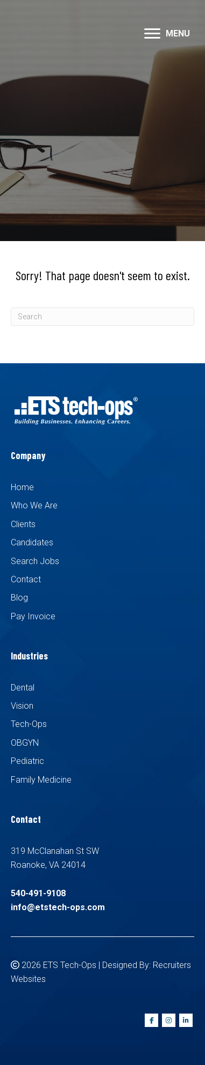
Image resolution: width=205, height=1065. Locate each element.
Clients (23, 524)
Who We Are (34, 505)
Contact (26, 579)
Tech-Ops (29, 724)
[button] (152, 34)
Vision (22, 706)
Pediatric (27, 761)
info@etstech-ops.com (58, 907)
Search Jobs (35, 561)
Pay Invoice (33, 616)
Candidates (32, 542)
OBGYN (25, 743)
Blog (19, 597)
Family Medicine (41, 780)
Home (22, 487)
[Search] (102, 317)
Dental (22, 687)
